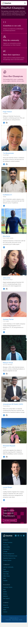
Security (20, 619)
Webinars (5, 596)
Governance (6, 549)
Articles (5, 594)
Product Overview (7, 542)
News (4, 609)
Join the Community (8, 567)
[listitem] (16, 536)
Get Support (6, 598)
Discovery (5, 544)
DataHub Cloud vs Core (9, 558)
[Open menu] (25, 3)
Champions (6, 571)
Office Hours (6, 576)
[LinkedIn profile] (4, 123)
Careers (5, 612)
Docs (4, 569)
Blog (4, 589)
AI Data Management (8, 553)
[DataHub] (6, 3)
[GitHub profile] (7, 123)
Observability (6, 547)
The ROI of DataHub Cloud (10, 556)
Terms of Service (15, 619)
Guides (5, 591)
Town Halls (6, 574)
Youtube (5, 580)
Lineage (5, 551)
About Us (5, 605)
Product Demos (7, 560)
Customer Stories (7, 587)
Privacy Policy (8, 619)
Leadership (6, 607)
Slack (4, 578)
